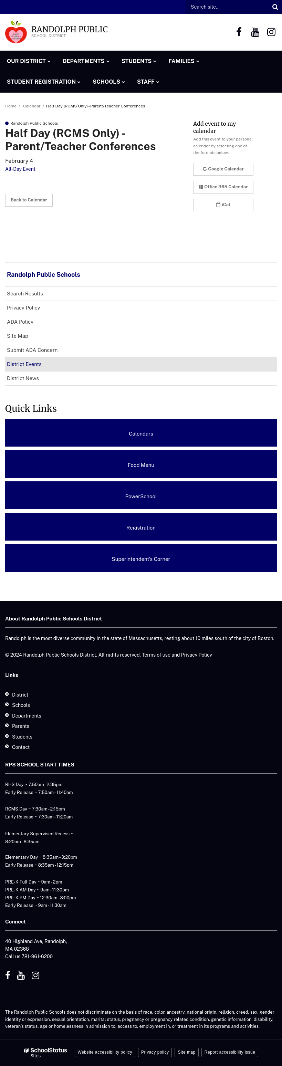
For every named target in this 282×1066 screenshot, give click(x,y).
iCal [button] (223, 204)
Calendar (31, 106)
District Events (24, 364)
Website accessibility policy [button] (105, 1052)
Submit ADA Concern (32, 350)
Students (22, 737)
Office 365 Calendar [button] (223, 186)
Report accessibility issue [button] (230, 1052)
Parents (20, 726)
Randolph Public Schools (43, 274)
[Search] (275, 7)
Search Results (25, 293)
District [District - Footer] (20, 695)
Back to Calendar (29, 199)
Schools (21, 705)
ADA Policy (30, 323)
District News (23, 378)
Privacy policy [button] (155, 1052)
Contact (21, 747)
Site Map (17, 336)
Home (11, 106)
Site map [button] (186, 1052)
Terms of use (156, 655)
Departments (26, 716)
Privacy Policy (23, 308)
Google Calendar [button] (223, 168)
